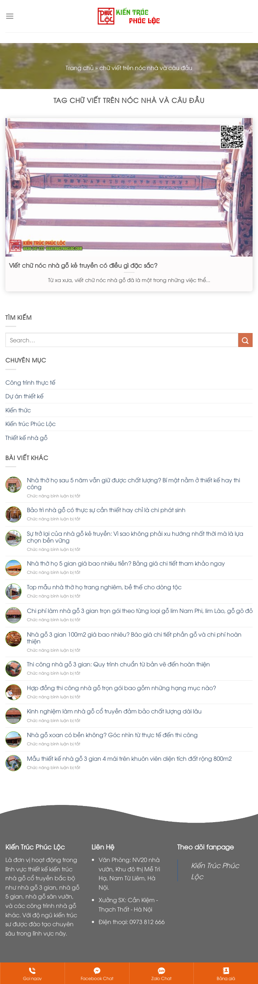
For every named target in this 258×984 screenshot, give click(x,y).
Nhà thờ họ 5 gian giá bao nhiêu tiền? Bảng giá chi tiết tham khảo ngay (126, 563)
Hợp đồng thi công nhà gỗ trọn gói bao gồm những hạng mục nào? (121, 687)
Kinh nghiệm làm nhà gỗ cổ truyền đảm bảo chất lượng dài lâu (114, 711)
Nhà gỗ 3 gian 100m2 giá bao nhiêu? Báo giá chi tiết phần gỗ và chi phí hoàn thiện (134, 638)
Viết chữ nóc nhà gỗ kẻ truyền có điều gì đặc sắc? (83, 265)
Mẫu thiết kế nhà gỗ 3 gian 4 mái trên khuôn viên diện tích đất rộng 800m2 (129, 758)
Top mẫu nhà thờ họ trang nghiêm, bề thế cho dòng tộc (104, 587)
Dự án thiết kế (24, 396)
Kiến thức (18, 410)
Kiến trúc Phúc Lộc (30, 423)
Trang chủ (80, 67)
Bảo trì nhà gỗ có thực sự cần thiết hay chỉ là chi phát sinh (106, 509)
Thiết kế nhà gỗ (26, 437)
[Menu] (9, 16)
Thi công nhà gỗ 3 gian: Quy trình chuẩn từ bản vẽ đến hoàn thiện (118, 664)
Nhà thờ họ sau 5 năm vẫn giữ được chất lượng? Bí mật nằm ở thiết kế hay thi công (133, 483)
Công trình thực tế (30, 382)
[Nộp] (245, 340)
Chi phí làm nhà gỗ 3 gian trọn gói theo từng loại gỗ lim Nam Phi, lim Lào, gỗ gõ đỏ (140, 610)
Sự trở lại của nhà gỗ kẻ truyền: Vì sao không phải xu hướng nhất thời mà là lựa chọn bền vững (135, 537)
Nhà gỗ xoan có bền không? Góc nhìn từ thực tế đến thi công (112, 734)
